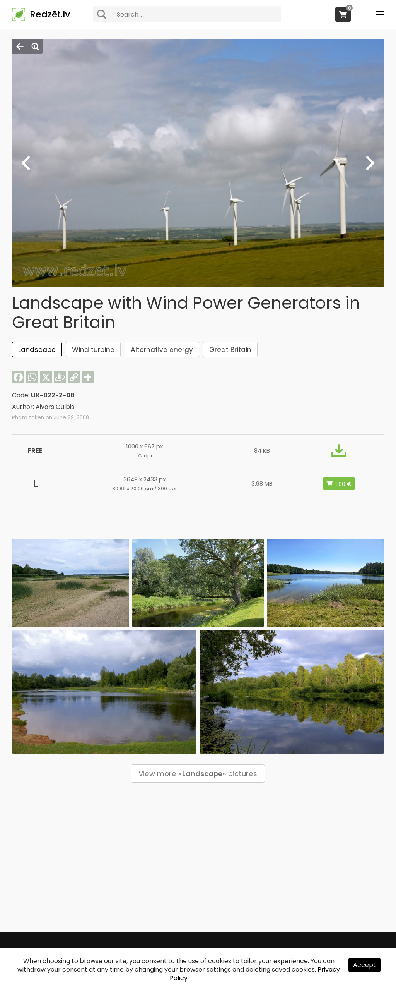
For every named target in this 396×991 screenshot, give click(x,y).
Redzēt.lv (50, 14)
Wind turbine (93, 349)
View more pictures (197, 773)
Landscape (37, 349)
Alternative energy (162, 349)
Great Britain (230, 349)
